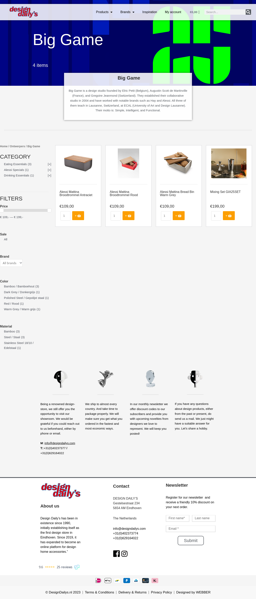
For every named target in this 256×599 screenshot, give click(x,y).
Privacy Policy (161, 592)
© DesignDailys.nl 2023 (63, 592)
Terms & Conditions (99, 592)
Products (104, 12)
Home (4, 146)
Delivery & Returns (132, 592)
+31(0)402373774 (125, 533)
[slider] (49, 210)
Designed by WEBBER (193, 592)
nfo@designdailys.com (130, 528)
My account (173, 12)
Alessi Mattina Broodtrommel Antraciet (76, 193)
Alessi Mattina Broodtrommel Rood (124, 193)
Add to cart (78, 215)
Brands (127, 12)
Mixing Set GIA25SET (225, 192)
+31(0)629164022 (125, 538)
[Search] (248, 12)
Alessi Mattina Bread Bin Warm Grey (177, 193)
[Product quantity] (65, 216)
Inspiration (149, 12)
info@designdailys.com (59, 443)
